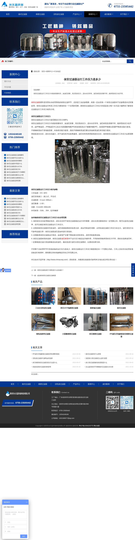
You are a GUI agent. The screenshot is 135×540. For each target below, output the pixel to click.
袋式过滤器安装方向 (12, 169)
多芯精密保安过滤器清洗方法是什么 (45, 362)
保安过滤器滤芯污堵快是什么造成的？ (50, 270)
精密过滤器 (40, 14)
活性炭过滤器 (58, 14)
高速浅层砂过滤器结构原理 (42, 367)
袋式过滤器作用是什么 (13, 163)
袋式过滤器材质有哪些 (13, 161)
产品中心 (76, 14)
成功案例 (107, 14)
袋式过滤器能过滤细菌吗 (14, 155)
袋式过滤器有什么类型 (93, 354)
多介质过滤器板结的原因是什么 (96, 362)
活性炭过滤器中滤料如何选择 (43, 358)
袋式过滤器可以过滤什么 (14, 158)
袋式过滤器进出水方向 (13, 166)
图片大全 (7, 81)
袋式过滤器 (22, 14)
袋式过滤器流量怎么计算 (14, 175)
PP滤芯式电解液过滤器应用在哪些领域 (46, 354)
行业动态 (7, 93)
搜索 (130, 61)
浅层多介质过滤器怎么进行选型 (96, 358)
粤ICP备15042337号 (86, 426)
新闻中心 (92, 14)
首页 (8, 14)
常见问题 (7, 87)
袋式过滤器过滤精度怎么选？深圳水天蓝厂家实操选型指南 (15, 178)
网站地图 (97, 426)
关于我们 (123, 14)
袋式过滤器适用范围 (12, 181)
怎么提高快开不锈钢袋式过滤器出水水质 (99, 367)
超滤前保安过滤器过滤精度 (46, 275)
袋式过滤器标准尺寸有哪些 (14, 172)
